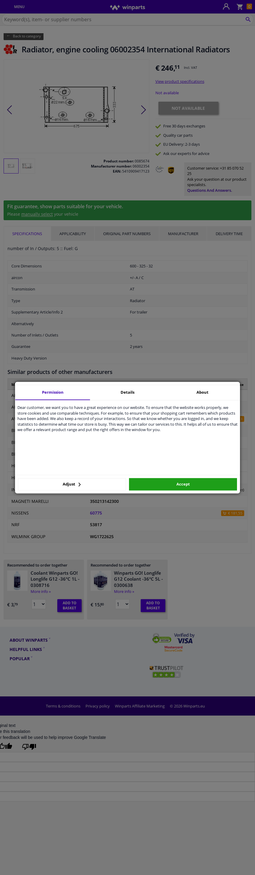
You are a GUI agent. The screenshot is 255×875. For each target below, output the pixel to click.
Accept (183, 484)
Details (127, 392)
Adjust (72, 484)
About (202, 392)
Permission (53, 392)
